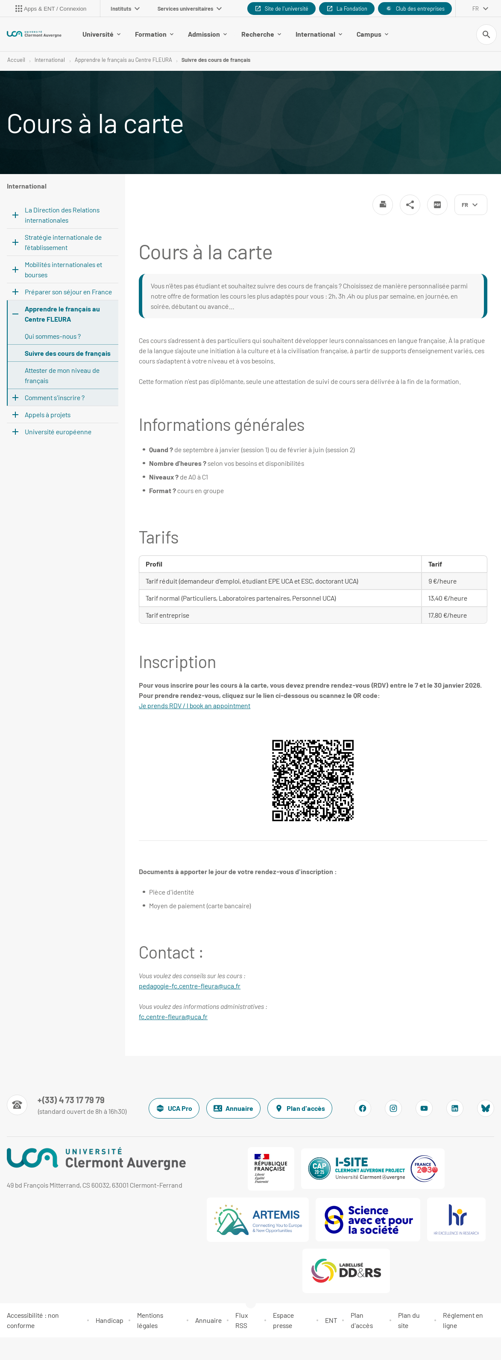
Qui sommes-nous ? (53, 336)
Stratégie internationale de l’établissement (63, 242)
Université (101, 34)
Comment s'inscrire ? (55, 397)
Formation (154, 34)
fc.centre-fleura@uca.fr (173, 1016)
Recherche (261, 34)
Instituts (125, 8)
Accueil (16, 59)
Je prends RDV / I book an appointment (194, 705)
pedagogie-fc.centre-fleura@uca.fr (189, 986)
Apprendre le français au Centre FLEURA (123, 59)
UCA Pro (174, 1108)
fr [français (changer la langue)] (475, 8)
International (319, 34)
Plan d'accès (300, 1108)
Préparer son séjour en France (68, 292)
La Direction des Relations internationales (62, 215)
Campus (372, 34)
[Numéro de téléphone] (67, 1104)
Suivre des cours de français (216, 59)
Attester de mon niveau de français (62, 375)
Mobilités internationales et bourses (63, 269)
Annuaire (233, 1108)
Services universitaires (190, 8)
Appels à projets (47, 414)
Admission (207, 34)
